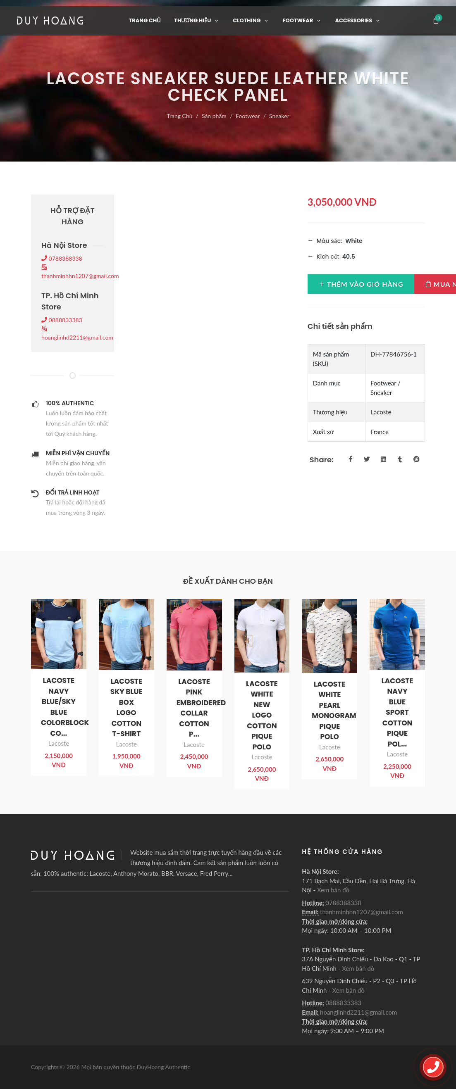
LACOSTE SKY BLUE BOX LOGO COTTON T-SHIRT (126, 707)
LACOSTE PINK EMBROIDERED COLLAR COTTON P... (201, 708)
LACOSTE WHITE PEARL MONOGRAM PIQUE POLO (334, 710)
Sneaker (279, 115)
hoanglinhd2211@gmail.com (358, 1012)
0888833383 (61, 319)
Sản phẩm (214, 115)
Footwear (248, 115)
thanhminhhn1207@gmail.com (361, 911)
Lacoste (58, 743)
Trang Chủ (179, 115)
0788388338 (61, 258)
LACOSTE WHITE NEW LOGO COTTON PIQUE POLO (262, 715)
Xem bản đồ (333, 890)
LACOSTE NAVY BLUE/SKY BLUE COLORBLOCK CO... (65, 706)
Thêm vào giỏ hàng (360, 284)
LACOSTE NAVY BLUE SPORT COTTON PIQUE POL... (397, 712)
